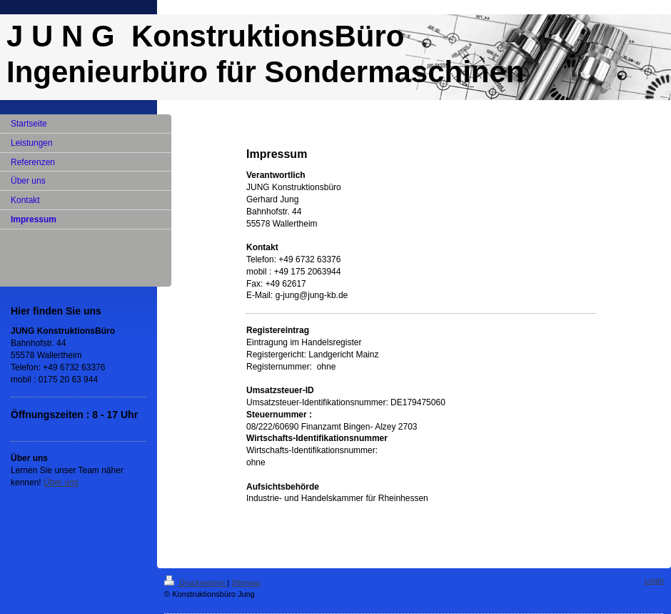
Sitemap (245, 582)
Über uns (61, 482)
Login (654, 580)
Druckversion (195, 582)
